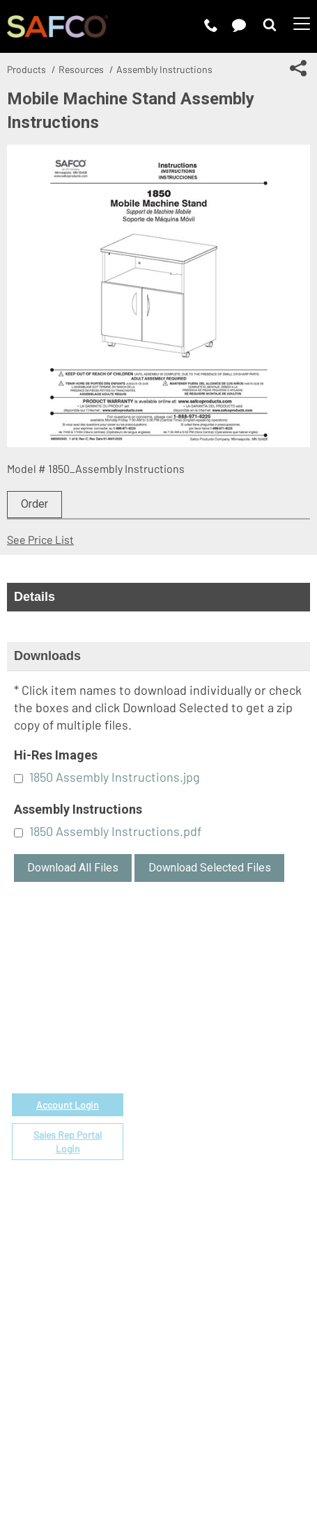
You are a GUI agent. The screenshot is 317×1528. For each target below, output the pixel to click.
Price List (192, 1043)
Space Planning (206, 1091)
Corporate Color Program (230, 1075)
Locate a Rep (201, 1123)
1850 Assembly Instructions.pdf (115, 831)
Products (26, 69)
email (80, 1023)
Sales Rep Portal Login (67, 1142)
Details (34, 597)
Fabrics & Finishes (213, 1059)
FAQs (181, 1155)
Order (34, 503)
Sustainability (202, 1289)
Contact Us (196, 1257)
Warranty (191, 1139)
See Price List (40, 539)
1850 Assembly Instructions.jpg (114, 777)
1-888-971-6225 (68, 1039)
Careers (188, 1241)
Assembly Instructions (164, 69)
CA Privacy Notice (232, 1438)
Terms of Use (68, 1438)
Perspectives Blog (213, 1273)
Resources (81, 69)
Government (200, 1027)
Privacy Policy (145, 1438)
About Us (191, 1225)
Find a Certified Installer (228, 1107)
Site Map (161, 1456)
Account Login (67, 1105)
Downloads (47, 656)
